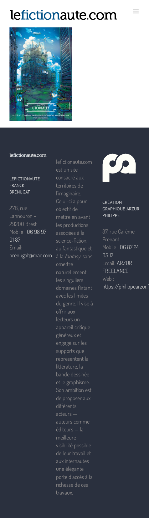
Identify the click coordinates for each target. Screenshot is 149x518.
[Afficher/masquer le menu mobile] (136, 11)
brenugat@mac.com (30, 255)
